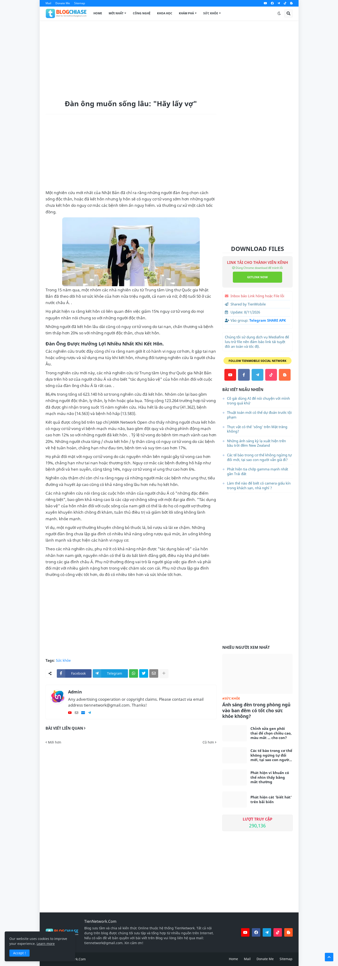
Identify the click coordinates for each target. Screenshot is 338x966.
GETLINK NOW (257, 277)
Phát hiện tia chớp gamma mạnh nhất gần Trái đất (257, 471)
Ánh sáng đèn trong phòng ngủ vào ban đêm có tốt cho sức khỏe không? (256, 710)
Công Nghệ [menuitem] (141, 13)
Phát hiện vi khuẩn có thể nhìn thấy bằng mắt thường (269, 777)
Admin (75, 692)
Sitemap (79, 3)
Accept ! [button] (19, 953)
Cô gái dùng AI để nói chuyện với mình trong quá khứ (258, 400)
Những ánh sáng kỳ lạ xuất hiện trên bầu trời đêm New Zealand (256, 443)
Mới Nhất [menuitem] (116, 13)
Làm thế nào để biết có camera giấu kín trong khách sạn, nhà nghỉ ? (259, 485)
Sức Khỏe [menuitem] (210, 13)
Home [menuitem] (97, 13)
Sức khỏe (63, 660)
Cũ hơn (208, 742)
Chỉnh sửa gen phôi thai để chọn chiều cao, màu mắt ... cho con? (271, 733)
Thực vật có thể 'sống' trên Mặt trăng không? (257, 429)
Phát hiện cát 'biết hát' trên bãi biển (271, 799)
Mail (48, 3)
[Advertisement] (169, 59)
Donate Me (62, 3)
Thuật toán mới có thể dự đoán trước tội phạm (259, 414)
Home (233, 959)
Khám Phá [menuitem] (186, 13)
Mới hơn (54, 742)
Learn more (46, 943)
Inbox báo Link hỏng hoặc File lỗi (257, 295)
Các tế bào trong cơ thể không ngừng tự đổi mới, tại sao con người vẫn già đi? (259, 457)
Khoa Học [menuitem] (164, 13)
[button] (279, 13)
